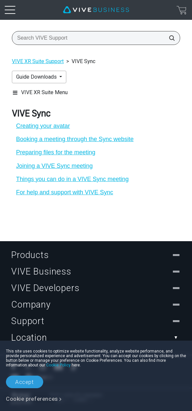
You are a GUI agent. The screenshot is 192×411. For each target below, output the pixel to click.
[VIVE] (96, 10)
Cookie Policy (58, 365)
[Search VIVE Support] (170, 38)
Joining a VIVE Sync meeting (54, 166)
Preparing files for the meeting (55, 152)
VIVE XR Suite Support (38, 61)
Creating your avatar (43, 126)
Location (96, 337)
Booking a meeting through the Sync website (75, 139)
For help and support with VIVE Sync (64, 192)
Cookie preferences (32, 398)
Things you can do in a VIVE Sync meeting (72, 179)
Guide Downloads (37, 77)
